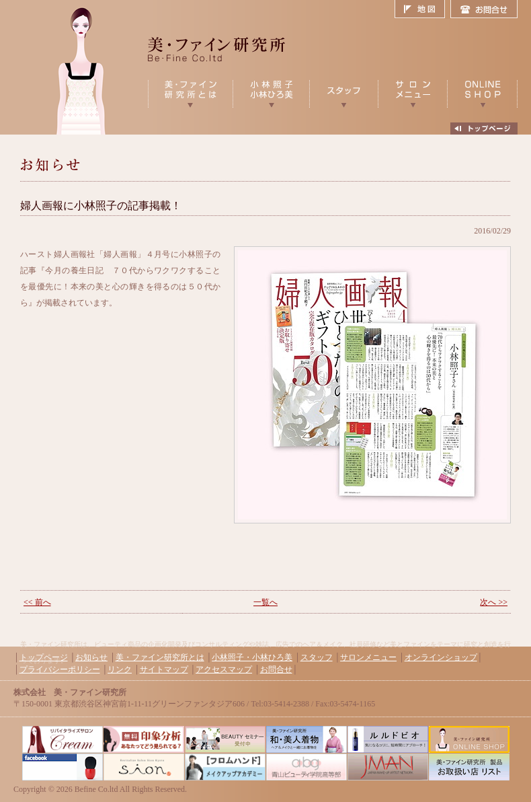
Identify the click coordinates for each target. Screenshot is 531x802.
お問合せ (484, 9)
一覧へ (265, 602)
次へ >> (493, 602)
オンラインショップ (441, 657)
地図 (422, 9)
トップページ (43, 657)
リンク (120, 669)
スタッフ (316, 657)
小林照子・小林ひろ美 (252, 657)
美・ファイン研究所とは (160, 657)
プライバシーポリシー (59, 669)
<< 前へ (37, 602)
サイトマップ (164, 669)
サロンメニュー (368, 657)
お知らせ (91, 657)
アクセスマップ (224, 669)
